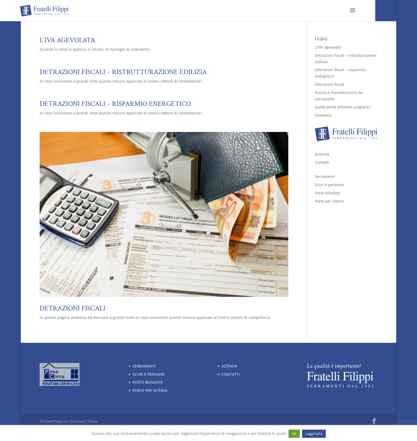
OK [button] (294, 433)
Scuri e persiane (329, 184)
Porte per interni (329, 201)
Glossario (323, 115)
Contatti (322, 162)
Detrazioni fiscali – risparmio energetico (115, 103)
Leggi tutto (314, 433)
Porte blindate (327, 192)
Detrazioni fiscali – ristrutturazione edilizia (123, 71)
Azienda (322, 154)
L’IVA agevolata (67, 40)
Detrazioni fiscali (72, 308)
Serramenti (325, 176)
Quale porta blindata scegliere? (343, 106)
